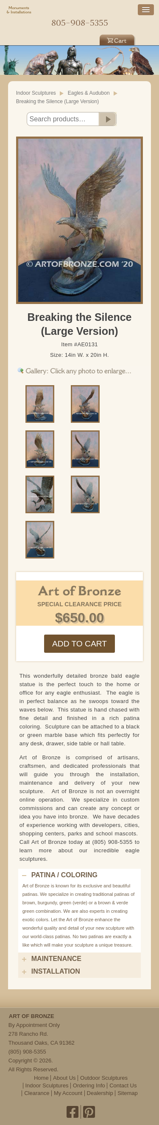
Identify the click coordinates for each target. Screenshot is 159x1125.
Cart (118, 39)
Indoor (79, 39)
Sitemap (127, 1093)
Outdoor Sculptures (104, 1078)
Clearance (36, 1093)
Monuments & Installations (19, 10)
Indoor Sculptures (36, 93)
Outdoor (41, 39)
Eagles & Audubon (89, 93)
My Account (68, 1093)
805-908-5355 (79, 22)
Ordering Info (89, 1085)
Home (79, 11)
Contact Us (123, 1085)
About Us (64, 1078)
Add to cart (79, 643)
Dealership (100, 1093)
